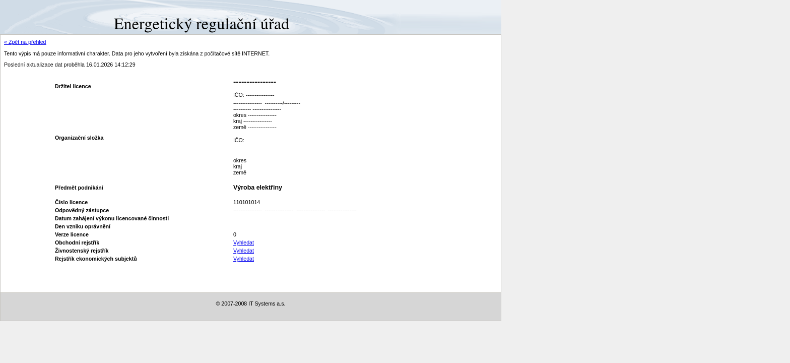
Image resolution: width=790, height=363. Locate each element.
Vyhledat (243, 242)
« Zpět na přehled (25, 42)
